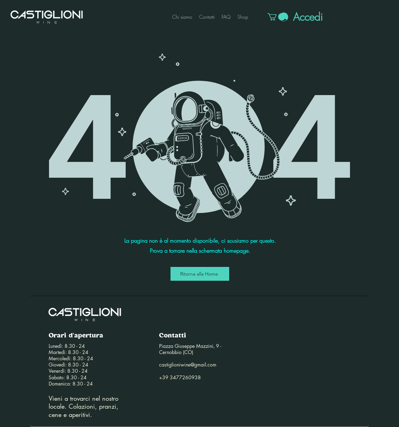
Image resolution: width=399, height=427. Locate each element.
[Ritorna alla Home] (200, 274)
